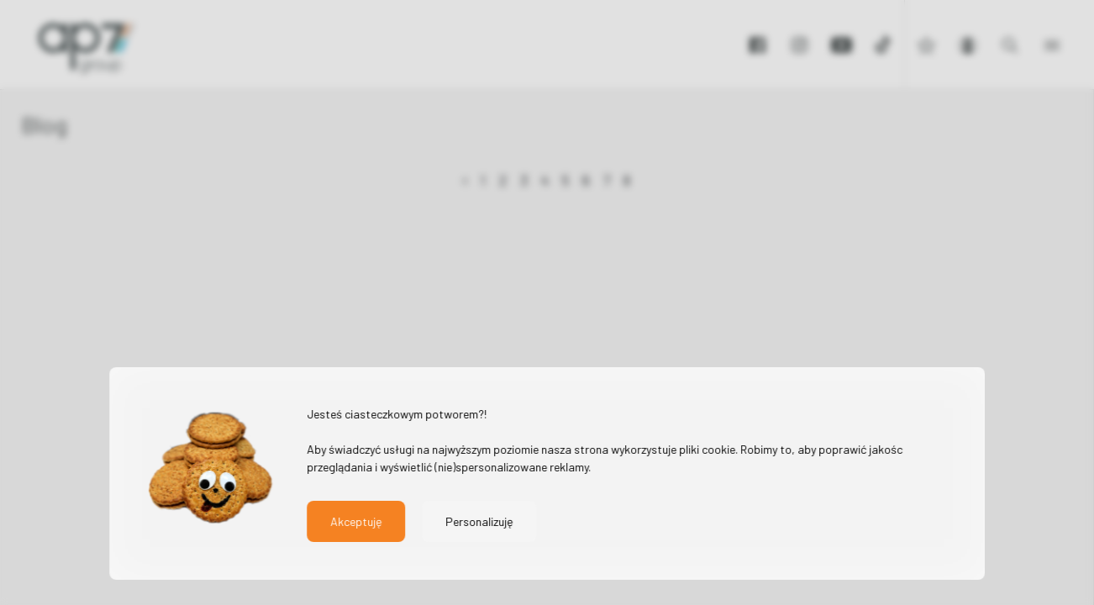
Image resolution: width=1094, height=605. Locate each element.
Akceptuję (355, 521)
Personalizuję (479, 521)
